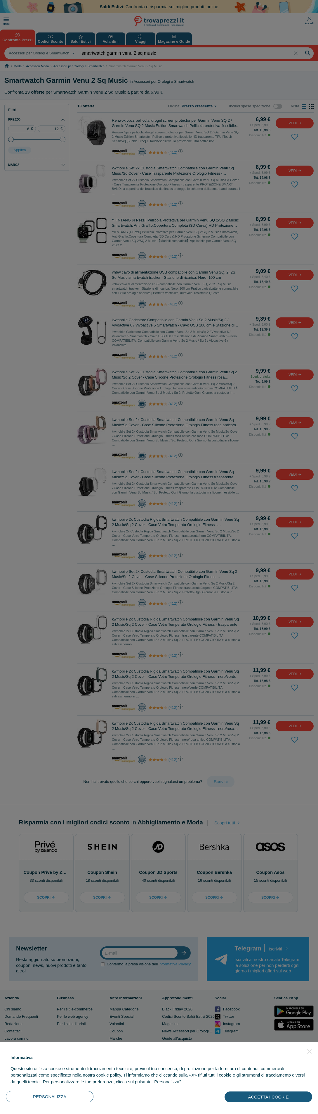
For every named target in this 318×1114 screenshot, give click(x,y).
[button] (309, 1051)
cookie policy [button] (108, 1074)
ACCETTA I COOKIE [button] (268, 1096)
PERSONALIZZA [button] (49, 1096)
